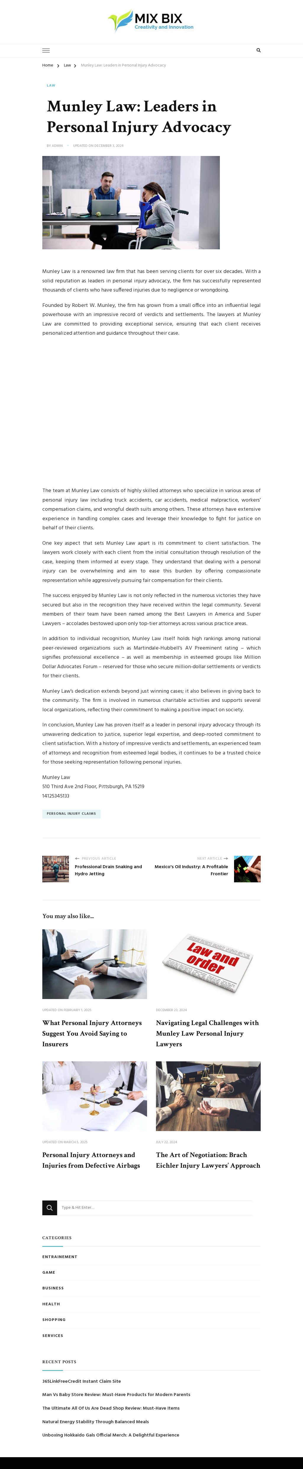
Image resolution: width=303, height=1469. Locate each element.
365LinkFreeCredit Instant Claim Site (81, 1381)
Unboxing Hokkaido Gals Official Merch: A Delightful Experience (110, 1435)
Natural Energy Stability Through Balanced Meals (95, 1422)
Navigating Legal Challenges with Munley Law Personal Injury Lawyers (207, 1033)
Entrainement (60, 1257)
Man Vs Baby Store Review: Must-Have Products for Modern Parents (116, 1395)
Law (51, 86)
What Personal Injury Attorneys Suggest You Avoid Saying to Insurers (92, 1033)
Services (52, 1336)
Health (51, 1304)
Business (53, 1288)
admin (57, 146)
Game (48, 1273)
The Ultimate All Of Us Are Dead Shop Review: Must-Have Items (111, 1408)
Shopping (54, 1320)
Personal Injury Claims (71, 814)
